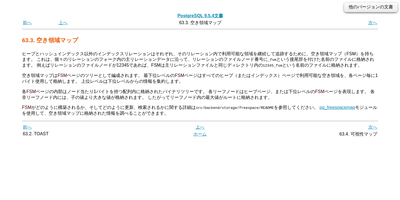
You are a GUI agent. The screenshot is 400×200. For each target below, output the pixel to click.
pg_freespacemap (337, 107)
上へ (63, 22)
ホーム (200, 134)
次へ (372, 22)
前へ (27, 22)
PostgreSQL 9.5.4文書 (200, 15)
